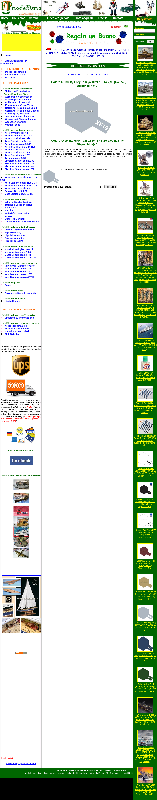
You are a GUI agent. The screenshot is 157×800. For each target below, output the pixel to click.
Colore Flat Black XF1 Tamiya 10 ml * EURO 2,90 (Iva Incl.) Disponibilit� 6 (145, 503)
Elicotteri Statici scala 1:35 (19, 163)
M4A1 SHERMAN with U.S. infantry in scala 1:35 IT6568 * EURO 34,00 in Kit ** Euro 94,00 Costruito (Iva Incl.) (146, 103)
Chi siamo (18, 18)
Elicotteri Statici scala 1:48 (19, 166)
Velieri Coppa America (17, 213)
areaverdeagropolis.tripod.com (21, 763)
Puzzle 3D (10, 77)
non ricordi (140, 41)
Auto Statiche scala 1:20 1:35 (21, 182)
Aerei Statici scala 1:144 (18, 144)
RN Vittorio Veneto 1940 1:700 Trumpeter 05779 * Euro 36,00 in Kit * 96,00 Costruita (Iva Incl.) (145, 345)
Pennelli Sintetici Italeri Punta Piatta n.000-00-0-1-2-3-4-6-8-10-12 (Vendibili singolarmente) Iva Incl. (145, 408)
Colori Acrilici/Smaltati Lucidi (21, 108)
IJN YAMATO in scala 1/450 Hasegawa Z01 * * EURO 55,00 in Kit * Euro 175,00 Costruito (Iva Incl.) (145, 719)
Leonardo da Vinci (15, 74)
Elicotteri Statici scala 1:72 (19, 169)
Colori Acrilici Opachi (99, 74)
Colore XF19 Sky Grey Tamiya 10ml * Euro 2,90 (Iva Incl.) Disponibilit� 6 (145, 626)
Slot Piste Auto (13, 334)
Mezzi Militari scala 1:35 (18, 252)
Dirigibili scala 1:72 (15, 158)
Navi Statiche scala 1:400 (18, 271)
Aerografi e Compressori (19, 96)
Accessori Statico (75, 74)
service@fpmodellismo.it (68, 26)
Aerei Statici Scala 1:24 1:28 (20, 146)
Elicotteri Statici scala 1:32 (19, 160)
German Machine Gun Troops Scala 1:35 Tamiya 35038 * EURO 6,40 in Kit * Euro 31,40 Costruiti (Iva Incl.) (145, 240)
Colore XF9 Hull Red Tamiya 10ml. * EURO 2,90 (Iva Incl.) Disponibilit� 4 (145, 564)
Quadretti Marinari (15, 218)
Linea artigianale (58, 18)
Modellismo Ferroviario (17, 331)
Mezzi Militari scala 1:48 (18, 254)
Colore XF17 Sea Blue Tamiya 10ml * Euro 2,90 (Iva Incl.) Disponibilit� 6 (145, 657)
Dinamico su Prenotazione (19, 317)
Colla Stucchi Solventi (17, 102)
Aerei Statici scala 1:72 (17, 155)
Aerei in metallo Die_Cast (19, 135)
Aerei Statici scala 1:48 (17, 152)
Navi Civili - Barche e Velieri (20, 265)
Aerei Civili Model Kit (16, 132)
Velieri (8, 216)
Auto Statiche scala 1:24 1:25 (21, 185)
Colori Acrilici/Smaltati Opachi (22, 110)
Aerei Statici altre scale (17, 138)
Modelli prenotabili (15, 71)
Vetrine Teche (12, 124)
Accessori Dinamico (16, 325)
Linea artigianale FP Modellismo (13, 62)
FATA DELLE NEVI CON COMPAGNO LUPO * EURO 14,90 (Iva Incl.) (145, 171)
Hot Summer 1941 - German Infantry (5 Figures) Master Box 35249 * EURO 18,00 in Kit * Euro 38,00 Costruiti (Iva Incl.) (145, 311)
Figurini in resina (14, 241)
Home (5, 18)
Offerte (102, 18)
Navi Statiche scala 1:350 (18, 268)
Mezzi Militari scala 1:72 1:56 (20, 257)
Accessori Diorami (15, 122)
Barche (9, 210)
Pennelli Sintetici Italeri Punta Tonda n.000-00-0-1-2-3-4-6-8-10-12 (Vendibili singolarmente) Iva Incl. (145, 440)
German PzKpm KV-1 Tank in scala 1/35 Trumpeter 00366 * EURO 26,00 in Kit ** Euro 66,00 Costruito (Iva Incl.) (145, 68)
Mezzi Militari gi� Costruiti (19, 249)
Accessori (10, 207)
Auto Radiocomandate (17, 328)
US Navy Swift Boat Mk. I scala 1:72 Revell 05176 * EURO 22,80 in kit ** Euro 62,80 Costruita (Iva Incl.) (145, 789)
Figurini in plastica (15, 238)
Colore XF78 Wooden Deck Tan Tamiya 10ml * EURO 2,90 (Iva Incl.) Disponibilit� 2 (145, 595)
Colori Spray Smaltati (17, 113)
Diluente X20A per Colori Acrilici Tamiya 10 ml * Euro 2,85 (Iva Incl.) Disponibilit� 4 (145, 472)
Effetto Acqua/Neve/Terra (19, 105)
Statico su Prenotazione (18, 91)
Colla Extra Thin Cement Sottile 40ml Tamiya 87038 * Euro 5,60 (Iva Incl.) (145, 376)
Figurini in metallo (15, 235)
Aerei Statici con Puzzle (18, 141)
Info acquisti (84, 18)
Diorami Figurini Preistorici (20, 229)
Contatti (118, 18)
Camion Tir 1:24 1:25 (16, 191)
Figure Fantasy (13, 232)
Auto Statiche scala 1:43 (18, 188)
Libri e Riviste (12, 301)
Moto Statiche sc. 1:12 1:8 (19, 194)
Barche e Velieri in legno (18, 204)
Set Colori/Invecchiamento (19, 116)
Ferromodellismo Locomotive (21, 293)
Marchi (33, 18)
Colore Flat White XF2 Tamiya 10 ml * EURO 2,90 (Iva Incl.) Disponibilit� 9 (145, 534)
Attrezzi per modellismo (18, 99)
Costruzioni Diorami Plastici (20, 119)
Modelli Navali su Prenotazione (22, 221)
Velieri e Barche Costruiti (18, 202)
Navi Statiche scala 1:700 (18, 274)
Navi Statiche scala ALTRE (19, 277)
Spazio (8, 285)
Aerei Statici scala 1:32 (17, 149)
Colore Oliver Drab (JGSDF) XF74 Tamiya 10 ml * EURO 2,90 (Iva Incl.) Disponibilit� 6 (145, 688)
